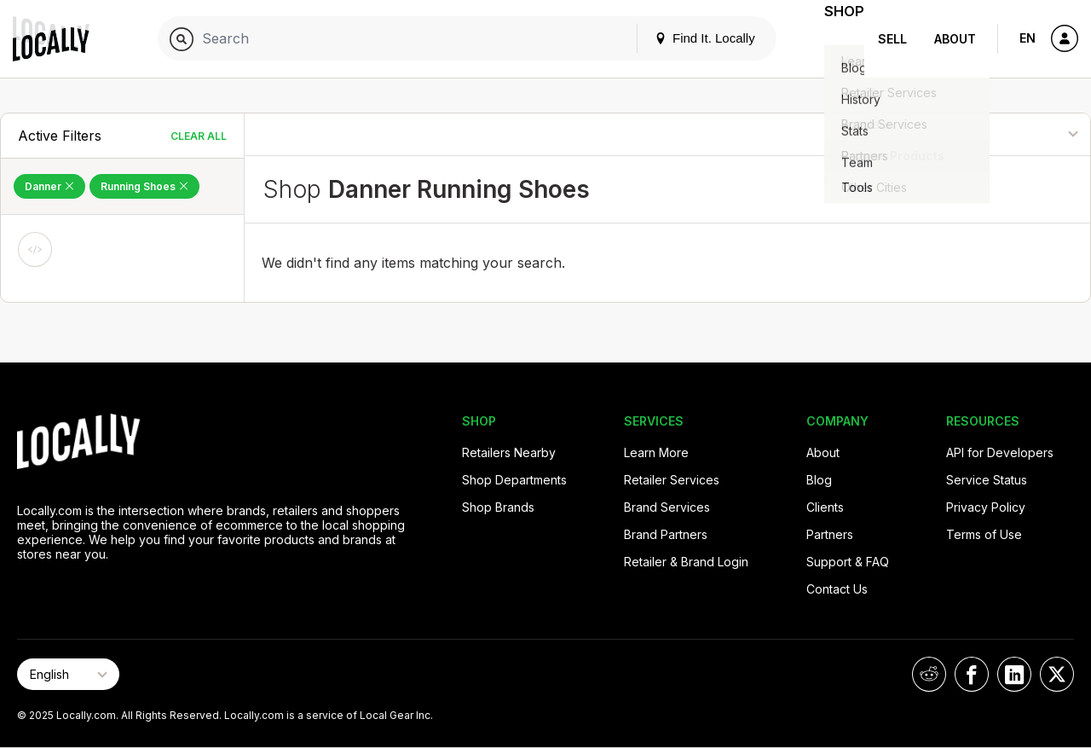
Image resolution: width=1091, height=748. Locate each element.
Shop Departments (514, 480)
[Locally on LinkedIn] (1014, 674)
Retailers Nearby (509, 452)
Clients (825, 507)
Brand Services (667, 507)
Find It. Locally (683, 38)
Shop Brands (498, 507)
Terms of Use (984, 534)
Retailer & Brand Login (686, 561)
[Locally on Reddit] (929, 674)
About (955, 39)
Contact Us (837, 589)
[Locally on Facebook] (972, 674)
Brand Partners (665, 534)
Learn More (656, 452)
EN (1027, 38)
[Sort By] (1003, 134)
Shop (834, 39)
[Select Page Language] (68, 674)
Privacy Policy (985, 507)
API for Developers (999, 452)
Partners (829, 534)
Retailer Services (671, 480)
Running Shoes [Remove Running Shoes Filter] (144, 186)
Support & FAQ (847, 561)
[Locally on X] (1057, 674)
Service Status (986, 480)
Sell (892, 39)
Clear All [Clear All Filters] (198, 136)
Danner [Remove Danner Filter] (49, 186)
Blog (819, 480)
